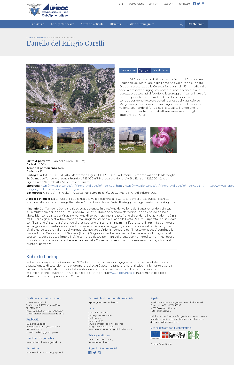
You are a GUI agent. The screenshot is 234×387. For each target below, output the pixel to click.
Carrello (184, 4)
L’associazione (136, 4)
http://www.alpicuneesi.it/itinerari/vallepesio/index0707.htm (81, 185)
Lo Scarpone (94, 318)
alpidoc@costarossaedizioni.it (49, 313)
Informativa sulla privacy (100, 339)
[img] (181, 24)
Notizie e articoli (92, 24)
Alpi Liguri (144, 70)
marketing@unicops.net (46, 332)
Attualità (115, 24)
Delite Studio (165, 344)
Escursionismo (128, 70)
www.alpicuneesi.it (122, 272)
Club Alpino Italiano (98, 312)
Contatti (153, 4)
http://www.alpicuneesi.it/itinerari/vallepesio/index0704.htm (165, 185)
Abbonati (196, 24)
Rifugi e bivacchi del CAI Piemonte (105, 324)
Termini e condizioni (98, 342)
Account (168, 4)
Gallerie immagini (139, 24)
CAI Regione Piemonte (100, 315)
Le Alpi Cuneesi (61, 24)
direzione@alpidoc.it (50, 342)
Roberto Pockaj (161, 70)
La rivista (36, 24)
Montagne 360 (95, 321)
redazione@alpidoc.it (53, 352)
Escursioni (41, 37)
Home (120, 4)
